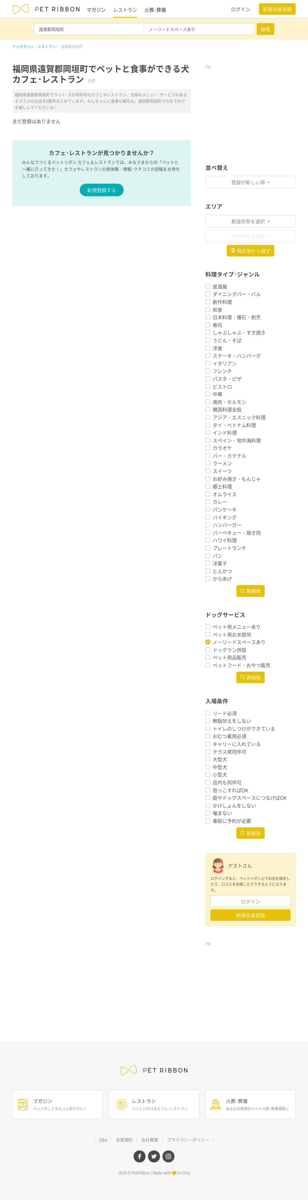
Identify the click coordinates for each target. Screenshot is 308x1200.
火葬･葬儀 (155, 9)
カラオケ (222, 447)
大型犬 (220, 759)
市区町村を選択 (248, 236)
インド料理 (225, 432)
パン (217, 555)
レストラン (125, 9)
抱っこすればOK (230, 790)
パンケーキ (225, 509)
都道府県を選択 (248, 221)
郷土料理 (222, 486)
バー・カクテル (229, 455)
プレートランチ (229, 547)
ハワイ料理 (225, 540)
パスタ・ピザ (227, 378)
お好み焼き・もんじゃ (237, 478)
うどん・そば (227, 340)
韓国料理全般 (227, 409)
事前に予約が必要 (232, 820)
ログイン (240, 9)
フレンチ (222, 370)
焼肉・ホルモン (229, 401)
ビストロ (222, 386)
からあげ (222, 578)
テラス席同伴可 (229, 751)
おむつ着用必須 (229, 736)
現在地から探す (250, 250)
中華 (217, 394)
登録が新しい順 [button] (248, 182)
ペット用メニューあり (237, 626)
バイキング (225, 517)
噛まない (222, 813)
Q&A (103, 1139)
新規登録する (101, 190)
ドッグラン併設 (229, 649)
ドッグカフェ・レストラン (34, 46)
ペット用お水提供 (232, 634)
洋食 (217, 348)
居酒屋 (220, 286)
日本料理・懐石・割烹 (237, 317)
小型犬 (220, 774)
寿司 (217, 324)
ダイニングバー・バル (237, 294)
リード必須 (225, 713)
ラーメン (222, 463)
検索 (265, 29)
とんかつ (222, 571)
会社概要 (149, 1139)
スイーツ (222, 471)
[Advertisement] (250, 110)
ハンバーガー (227, 524)
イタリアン (225, 363)
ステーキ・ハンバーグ (237, 355)
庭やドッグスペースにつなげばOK (250, 797)
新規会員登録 (277, 9)
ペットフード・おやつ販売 (241, 665)
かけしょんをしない (234, 805)
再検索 (250, 590)
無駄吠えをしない (232, 720)
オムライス (225, 494)
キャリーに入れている (237, 743)
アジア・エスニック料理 (239, 417)
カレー (220, 501)
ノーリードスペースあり (239, 642)
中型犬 (220, 767)
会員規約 (124, 1139)
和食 (217, 309)
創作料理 (222, 301)
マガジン (96, 9)
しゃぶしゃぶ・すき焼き (239, 332)
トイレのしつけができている (244, 728)
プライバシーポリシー (188, 1139)
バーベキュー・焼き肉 (237, 532)
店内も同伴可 (227, 782)
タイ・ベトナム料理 (234, 425)
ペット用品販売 (229, 657)
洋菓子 (220, 563)
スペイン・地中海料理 (237, 440)
